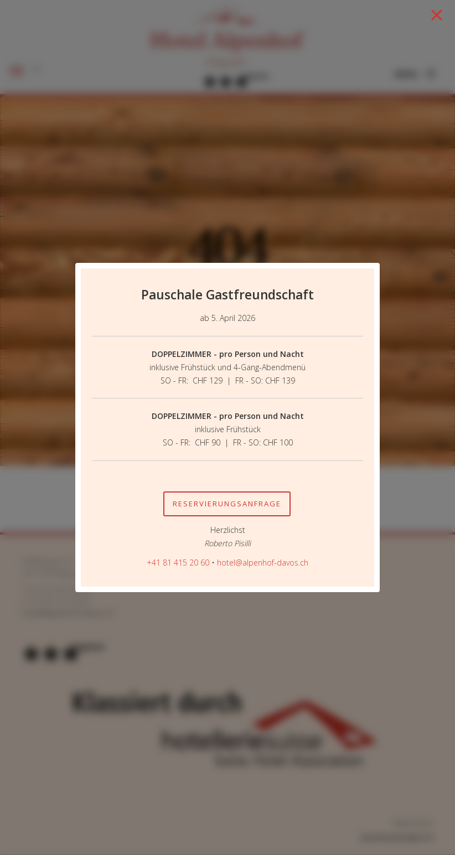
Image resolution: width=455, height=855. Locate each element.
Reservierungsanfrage (227, 504)
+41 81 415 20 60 (178, 562)
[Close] (437, 15)
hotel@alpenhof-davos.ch (262, 562)
